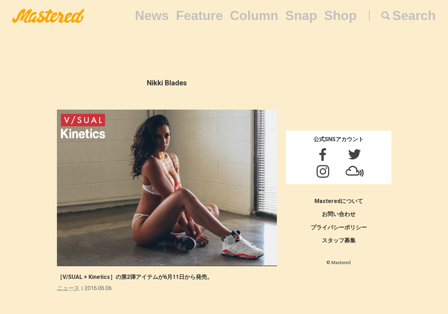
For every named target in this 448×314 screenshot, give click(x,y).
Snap (301, 15)
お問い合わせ (339, 214)
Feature (199, 15)
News (152, 15)
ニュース (68, 288)
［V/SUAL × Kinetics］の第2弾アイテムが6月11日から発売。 (135, 277)
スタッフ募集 (339, 240)
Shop (340, 15)
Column (254, 15)
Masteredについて (338, 201)
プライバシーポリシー (339, 227)
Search (414, 15)
